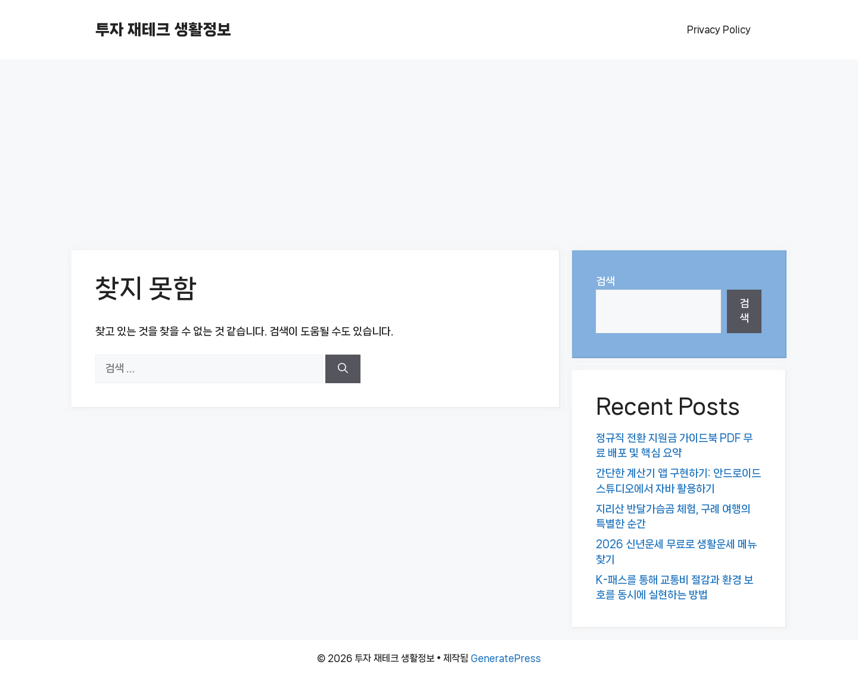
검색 (605, 281)
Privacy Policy (719, 29)
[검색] (342, 369)
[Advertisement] (429, 149)
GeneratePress (506, 658)
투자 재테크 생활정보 (163, 29)
